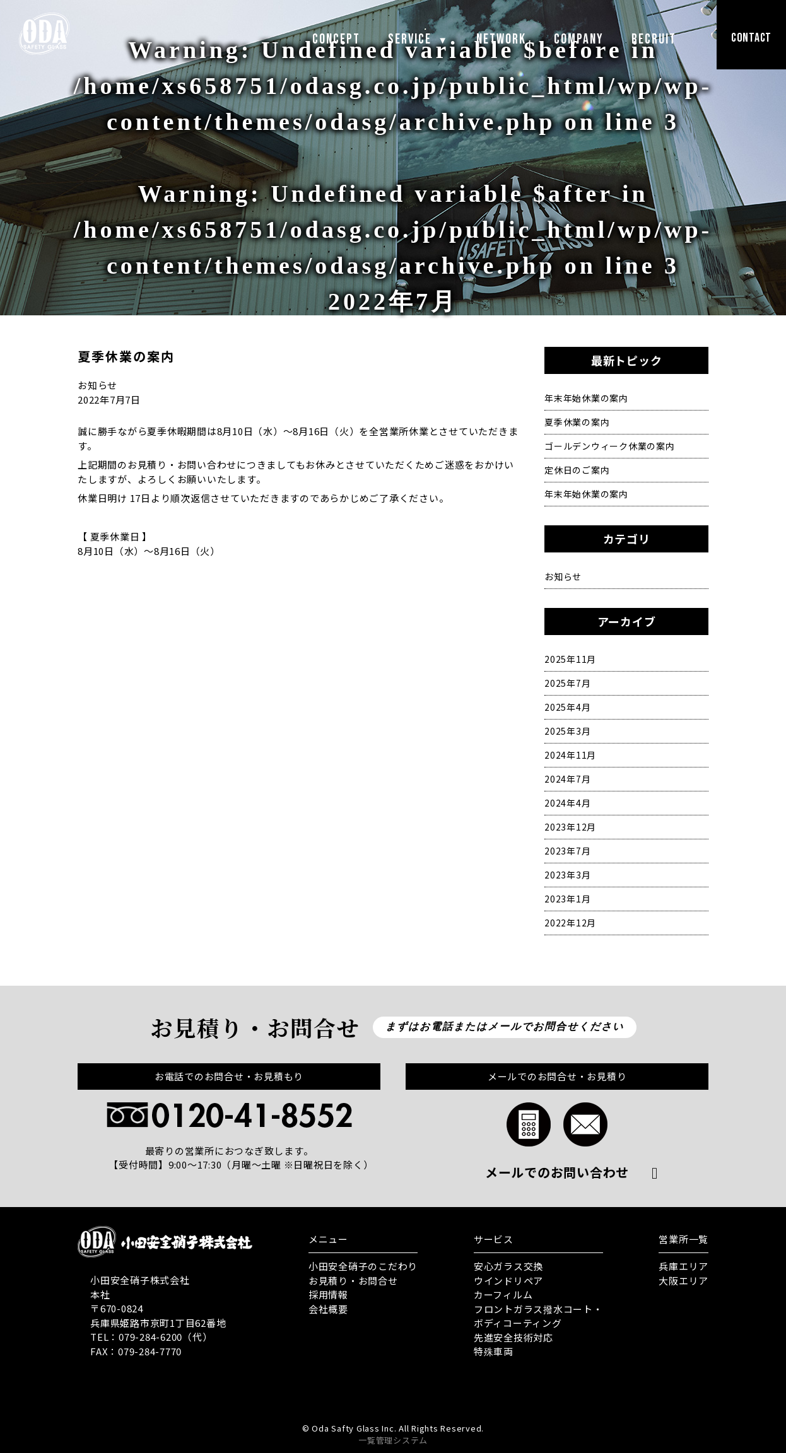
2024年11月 (570, 755)
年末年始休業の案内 (586, 398)
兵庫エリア (683, 1266)
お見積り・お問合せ (353, 1280)
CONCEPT (336, 39)
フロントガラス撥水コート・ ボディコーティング (538, 1316)
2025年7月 (567, 683)
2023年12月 (570, 826)
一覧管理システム (393, 1440)
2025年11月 (570, 659)
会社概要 (328, 1309)
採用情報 (328, 1294)
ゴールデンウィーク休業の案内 (609, 446)
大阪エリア (683, 1280)
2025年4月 (567, 707)
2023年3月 (567, 874)
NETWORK (501, 39)
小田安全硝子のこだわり (363, 1266)
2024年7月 (567, 779)
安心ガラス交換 (508, 1266)
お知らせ (563, 576)
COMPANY (579, 39)
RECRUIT (653, 39)
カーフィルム (503, 1294)
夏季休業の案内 (576, 422)
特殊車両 (493, 1351)
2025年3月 (567, 731)
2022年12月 (570, 922)
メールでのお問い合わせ (557, 1172)
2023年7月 (567, 850)
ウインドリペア (508, 1280)
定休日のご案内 (576, 470)
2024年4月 (567, 803)
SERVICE (418, 39)
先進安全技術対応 (513, 1337)
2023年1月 (567, 898)
